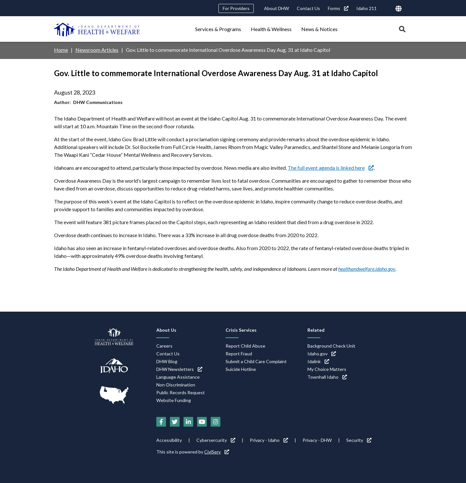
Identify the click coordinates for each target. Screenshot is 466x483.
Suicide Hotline (241, 369)
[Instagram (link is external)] (215, 422)
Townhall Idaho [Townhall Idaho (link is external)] (327, 376)
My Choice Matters (326, 369)
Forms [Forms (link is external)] (338, 8)
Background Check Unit (331, 345)
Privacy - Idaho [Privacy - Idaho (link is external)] (269, 440)
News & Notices (319, 29)
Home (61, 50)
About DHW (276, 8)
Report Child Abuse (245, 345)
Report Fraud (239, 353)
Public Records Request (180, 392)
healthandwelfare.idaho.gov (366, 268)
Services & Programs (218, 29)
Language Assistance (178, 376)
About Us (166, 329)
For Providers (236, 8)
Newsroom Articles (97, 50)
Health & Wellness (271, 29)
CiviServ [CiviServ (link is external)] (216, 451)
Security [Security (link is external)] (359, 440)
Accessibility (169, 440)
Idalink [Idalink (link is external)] (318, 361)
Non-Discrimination (175, 384)
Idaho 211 (366, 8)
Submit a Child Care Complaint (256, 361)
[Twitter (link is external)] (175, 422)
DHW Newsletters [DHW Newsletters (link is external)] (179, 369)
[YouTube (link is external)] (202, 422)
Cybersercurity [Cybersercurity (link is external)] (215, 440)
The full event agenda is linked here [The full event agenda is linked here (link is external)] (331, 167)
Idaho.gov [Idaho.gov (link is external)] (321, 353)
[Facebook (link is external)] (161, 422)
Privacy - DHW (317, 440)
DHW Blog (166, 361)
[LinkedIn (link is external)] (188, 422)
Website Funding (173, 400)
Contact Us (308, 8)
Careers (164, 345)
